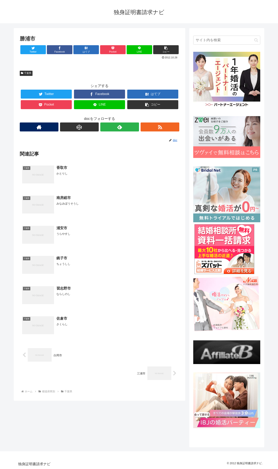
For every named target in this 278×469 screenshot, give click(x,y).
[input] (226, 40)
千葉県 (26, 73)
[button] (256, 40)
